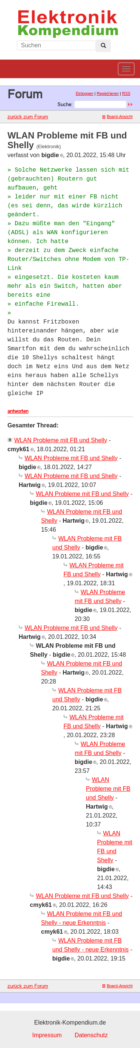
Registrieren (108, 93)
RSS (126, 93)
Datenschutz (91, 1035)
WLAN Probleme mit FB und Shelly (60, 440)
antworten (17, 411)
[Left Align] (103, 45)
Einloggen (84, 93)
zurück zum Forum (27, 117)
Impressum (47, 1035)
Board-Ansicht (117, 116)
